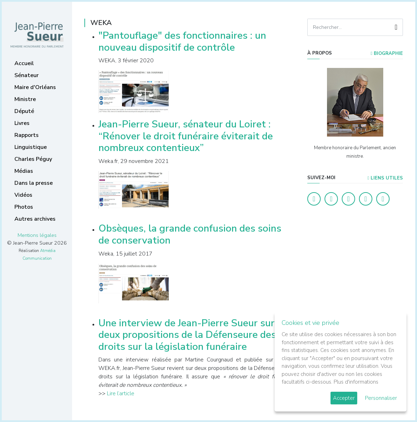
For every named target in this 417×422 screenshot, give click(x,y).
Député (24, 111)
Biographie (387, 53)
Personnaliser (381, 398)
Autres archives (35, 219)
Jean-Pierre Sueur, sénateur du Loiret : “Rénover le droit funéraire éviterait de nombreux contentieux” (185, 136)
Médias (23, 171)
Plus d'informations (356, 381)
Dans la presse (33, 183)
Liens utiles (385, 178)
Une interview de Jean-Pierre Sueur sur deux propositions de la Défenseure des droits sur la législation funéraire (187, 334)
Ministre (25, 99)
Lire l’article (120, 393)
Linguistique (30, 147)
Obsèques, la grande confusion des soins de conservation (189, 234)
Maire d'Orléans (35, 87)
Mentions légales (37, 235)
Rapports (26, 135)
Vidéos (23, 195)
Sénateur (26, 75)
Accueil (24, 63)
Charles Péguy (33, 159)
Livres (22, 123)
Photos (23, 207)
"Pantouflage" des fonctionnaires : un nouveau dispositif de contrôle (182, 41)
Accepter (344, 398)
